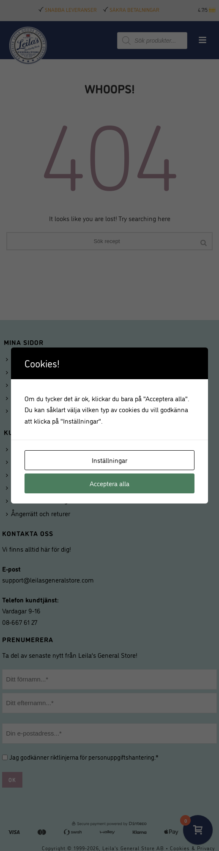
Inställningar (109, 460)
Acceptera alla (109, 483)
